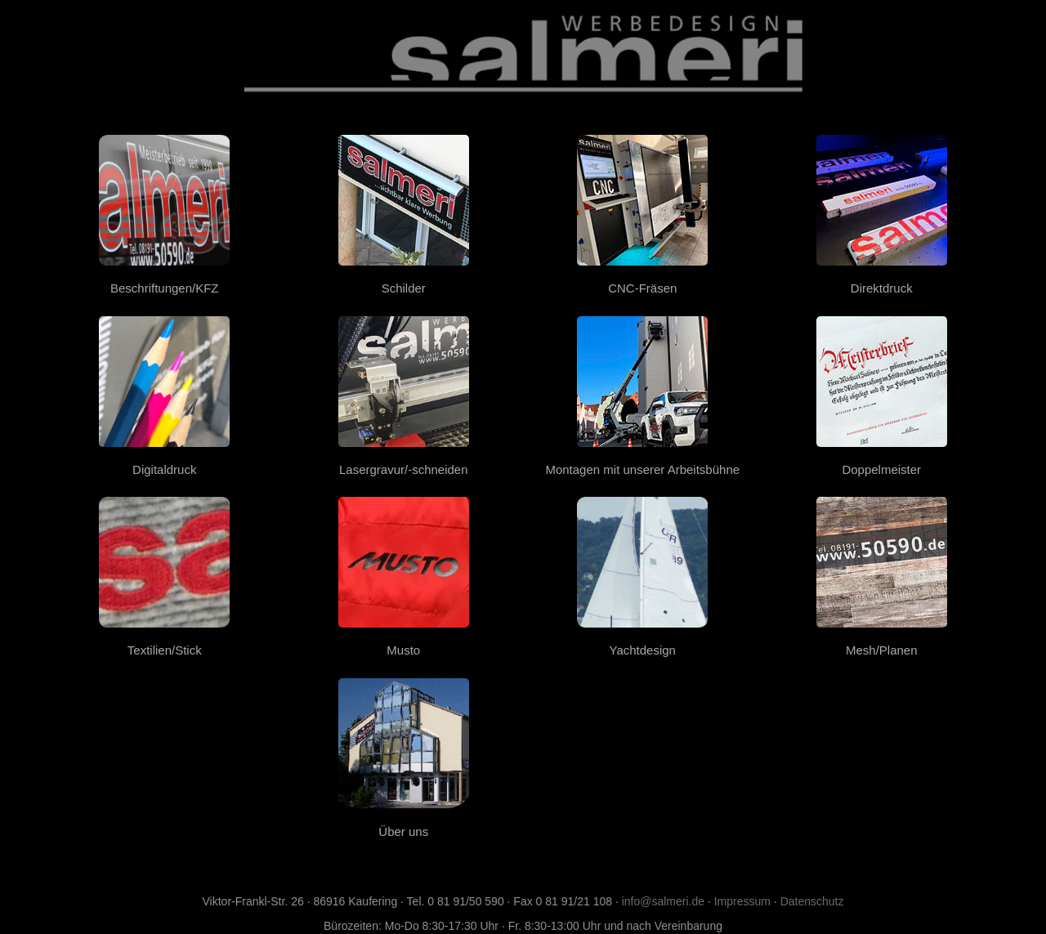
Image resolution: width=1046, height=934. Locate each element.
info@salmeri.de (663, 901)
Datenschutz (812, 901)
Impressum (742, 901)
